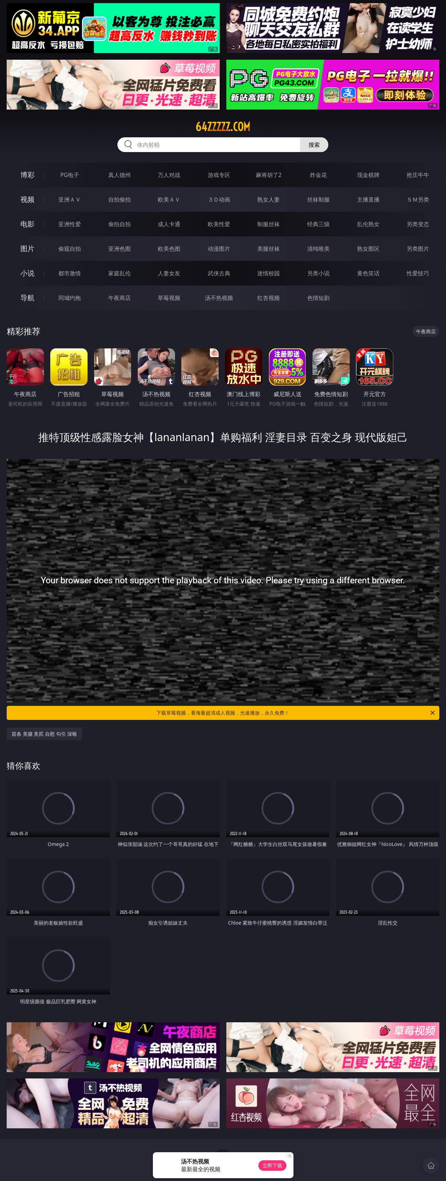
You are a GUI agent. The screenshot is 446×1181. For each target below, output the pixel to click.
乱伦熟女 (368, 224)
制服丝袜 (268, 224)
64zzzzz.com (222, 127)
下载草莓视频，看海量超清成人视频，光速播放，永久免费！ (295, 713)
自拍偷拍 (119, 199)
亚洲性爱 (69, 224)
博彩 (27, 174)
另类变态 (418, 224)
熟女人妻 (268, 199)
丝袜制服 (318, 199)
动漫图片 (219, 248)
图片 (27, 248)
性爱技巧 (418, 273)
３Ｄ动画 (219, 199)
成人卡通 (169, 224)
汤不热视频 (219, 298)
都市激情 (69, 273)
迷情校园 (268, 273)
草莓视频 (169, 298)
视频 (27, 199)
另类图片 (418, 248)
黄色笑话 (368, 273)
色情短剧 (318, 298)
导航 (27, 297)
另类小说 (318, 273)
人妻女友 (169, 273)
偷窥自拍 (69, 248)
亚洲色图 (119, 248)
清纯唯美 (318, 248)
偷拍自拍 (119, 224)
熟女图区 (368, 248)
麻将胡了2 (269, 175)
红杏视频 (268, 298)
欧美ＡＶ (169, 199)
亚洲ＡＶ (69, 199)
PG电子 (69, 175)
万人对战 (169, 175)
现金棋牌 (368, 175)
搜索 (314, 145)
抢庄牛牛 (418, 175)
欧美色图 (169, 248)
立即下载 (272, 1165)
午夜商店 (119, 298)
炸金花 (318, 175)
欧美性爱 (219, 224)
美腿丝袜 (268, 248)
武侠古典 (219, 273)
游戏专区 (219, 175)
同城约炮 (69, 298)
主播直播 (368, 199)
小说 (27, 273)
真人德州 (119, 175)
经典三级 (318, 224)
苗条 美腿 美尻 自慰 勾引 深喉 (44, 733)
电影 (27, 224)
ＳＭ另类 (418, 199)
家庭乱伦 (119, 273)
